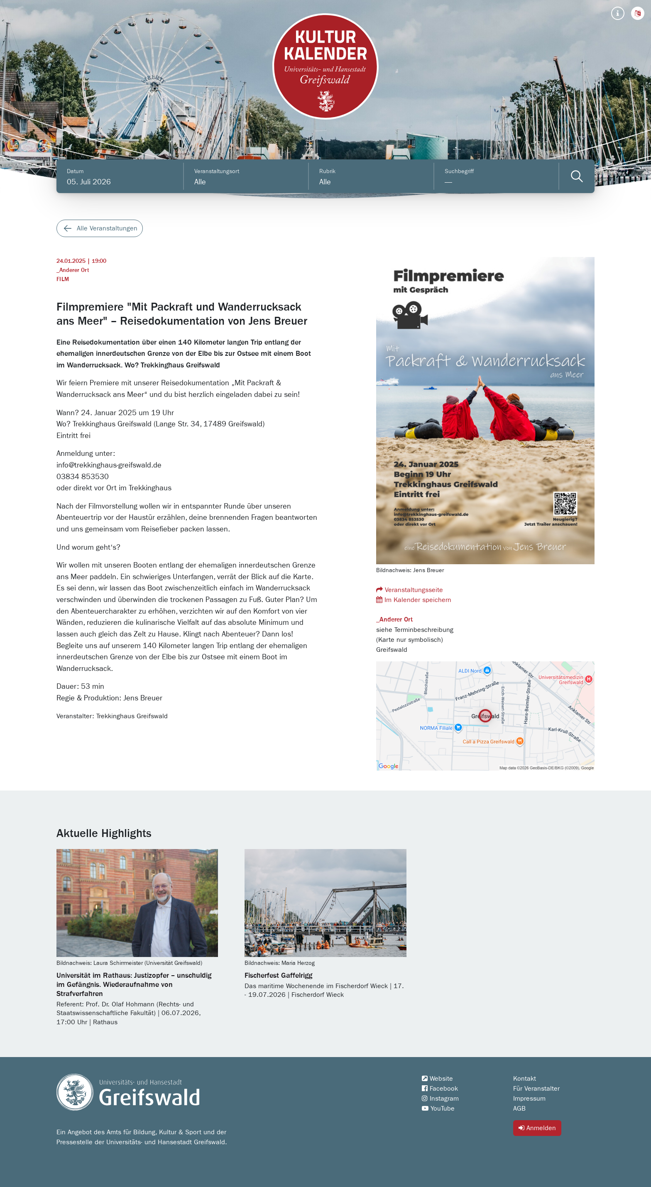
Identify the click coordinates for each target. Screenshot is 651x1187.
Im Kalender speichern (413, 599)
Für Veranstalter (536, 1088)
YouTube (438, 1108)
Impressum (529, 1098)
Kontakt (524, 1078)
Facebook (440, 1088)
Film (62, 279)
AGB (519, 1108)
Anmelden (537, 1127)
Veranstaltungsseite (409, 589)
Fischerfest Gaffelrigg (278, 975)
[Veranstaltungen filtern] (577, 176)
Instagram (440, 1098)
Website (437, 1078)
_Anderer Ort (72, 270)
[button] (637, 13)
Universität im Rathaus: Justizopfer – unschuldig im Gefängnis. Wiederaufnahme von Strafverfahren (133, 985)
